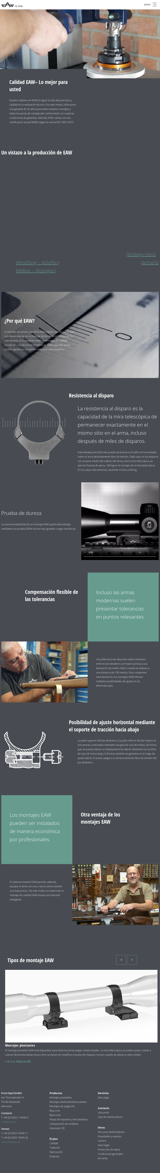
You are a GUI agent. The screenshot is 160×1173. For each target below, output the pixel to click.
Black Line (55, 1115)
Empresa (54, 1156)
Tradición (55, 1147)
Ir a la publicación (19, 1061)
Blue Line (55, 1110)
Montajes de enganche (62, 1106)
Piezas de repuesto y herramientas (69, 1119)
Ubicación (103, 1112)
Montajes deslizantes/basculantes (68, 1102)
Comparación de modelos (64, 1124)
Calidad (54, 1143)
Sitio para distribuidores (111, 1132)
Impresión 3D (57, 1128)
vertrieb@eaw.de (10, 1142)
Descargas (103, 1097)
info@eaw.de (8, 1122)
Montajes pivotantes (61, 1097)
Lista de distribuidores (110, 1117)
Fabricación (56, 1152)
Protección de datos (109, 1149)
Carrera (102, 1140)
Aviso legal (104, 1145)
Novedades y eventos (109, 1136)
